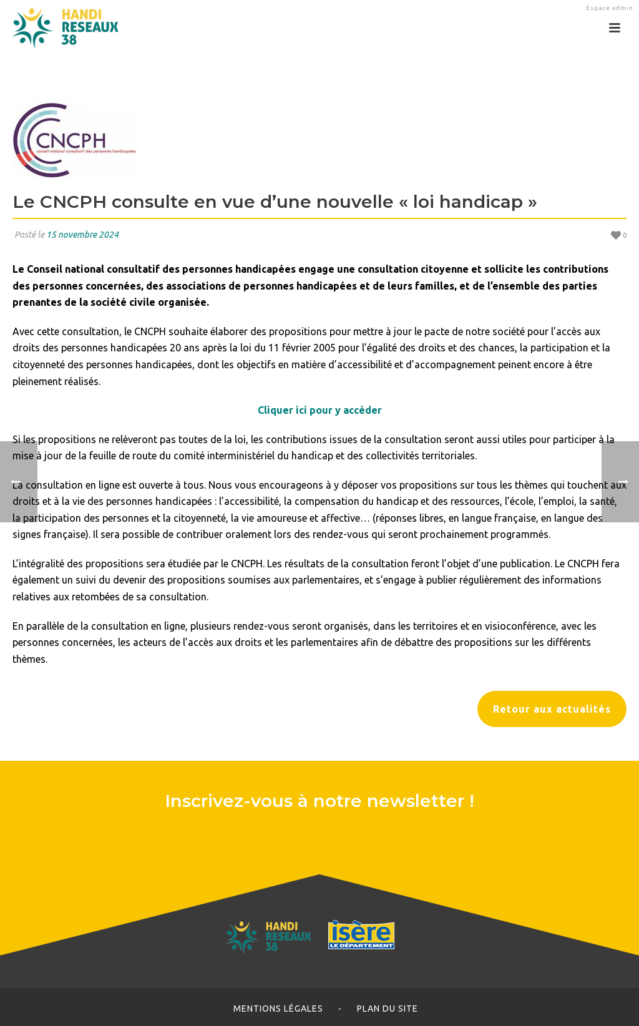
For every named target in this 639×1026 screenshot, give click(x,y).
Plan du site (387, 1009)
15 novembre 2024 (82, 235)
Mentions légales (278, 1009)
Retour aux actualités (552, 709)
